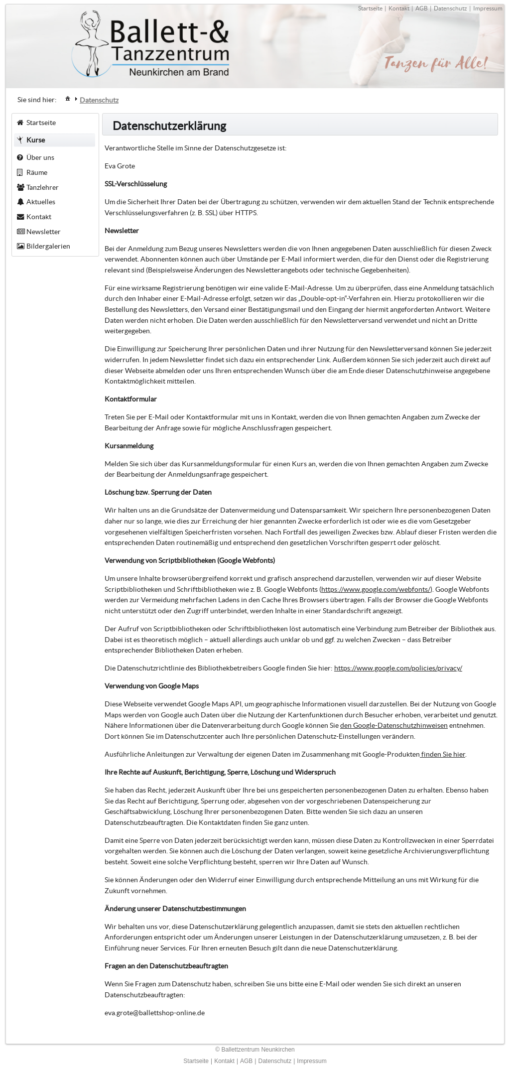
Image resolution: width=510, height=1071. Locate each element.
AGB (421, 8)
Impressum (488, 8)
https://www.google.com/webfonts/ (375, 589)
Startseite (370, 8)
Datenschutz (450, 8)
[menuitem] (68, 98)
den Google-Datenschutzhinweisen (394, 725)
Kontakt (398, 8)
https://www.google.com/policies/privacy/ (398, 668)
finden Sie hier (442, 754)
